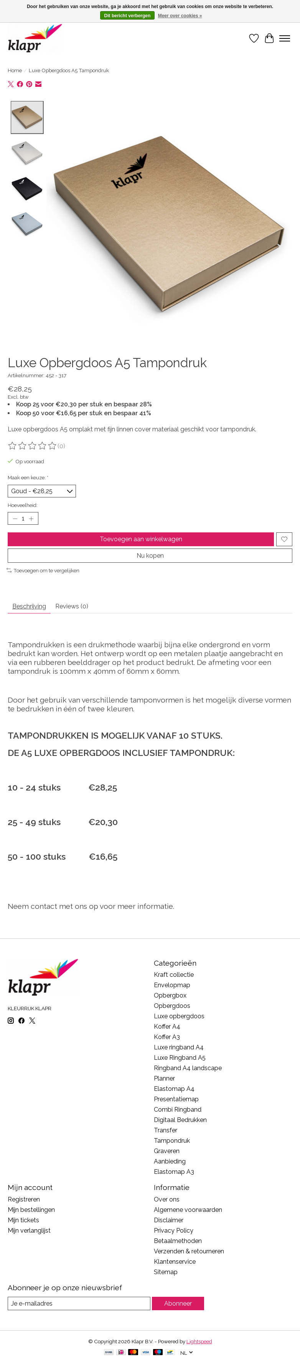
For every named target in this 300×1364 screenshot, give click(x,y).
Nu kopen (150, 555)
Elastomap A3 (174, 1171)
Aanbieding (170, 1161)
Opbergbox (170, 995)
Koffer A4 (167, 1026)
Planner (164, 1078)
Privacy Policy (173, 1230)
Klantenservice (175, 1261)
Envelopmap (172, 985)
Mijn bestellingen (31, 1209)
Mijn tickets (23, 1220)
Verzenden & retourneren (189, 1251)
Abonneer (178, 1303)
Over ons (167, 1199)
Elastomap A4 (174, 1088)
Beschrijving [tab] (29, 606)
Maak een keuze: (28, 477)
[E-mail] (79, 1303)
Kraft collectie (174, 974)
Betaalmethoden (178, 1241)
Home (15, 70)
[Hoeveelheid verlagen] (15, 519)
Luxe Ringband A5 (180, 1057)
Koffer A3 (167, 1037)
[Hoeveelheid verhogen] (31, 519)
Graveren (167, 1151)
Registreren (24, 1199)
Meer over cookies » (180, 15)
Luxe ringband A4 (179, 1047)
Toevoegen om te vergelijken (43, 570)
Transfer (165, 1130)
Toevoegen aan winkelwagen (141, 539)
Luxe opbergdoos (179, 1016)
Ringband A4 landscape (188, 1068)
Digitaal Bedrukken (180, 1120)
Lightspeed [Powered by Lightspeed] (199, 1341)
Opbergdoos (172, 1005)
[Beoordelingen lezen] (33, 446)
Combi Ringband (177, 1109)
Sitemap (166, 1272)
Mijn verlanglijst (29, 1230)
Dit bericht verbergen (127, 15)
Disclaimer (168, 1220)
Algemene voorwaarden (188, 1209)
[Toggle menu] (284, 38)
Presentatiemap (176, 1099)
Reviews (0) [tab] (71, 606)
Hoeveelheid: (23, 505)
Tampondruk (172, 1140)
